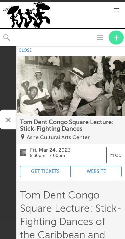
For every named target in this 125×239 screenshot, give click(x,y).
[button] (116, 10)
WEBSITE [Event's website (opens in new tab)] (96, 171)
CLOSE (25, 50)
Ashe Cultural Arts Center (58, 137)
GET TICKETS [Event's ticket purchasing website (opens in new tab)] (45, 171)
